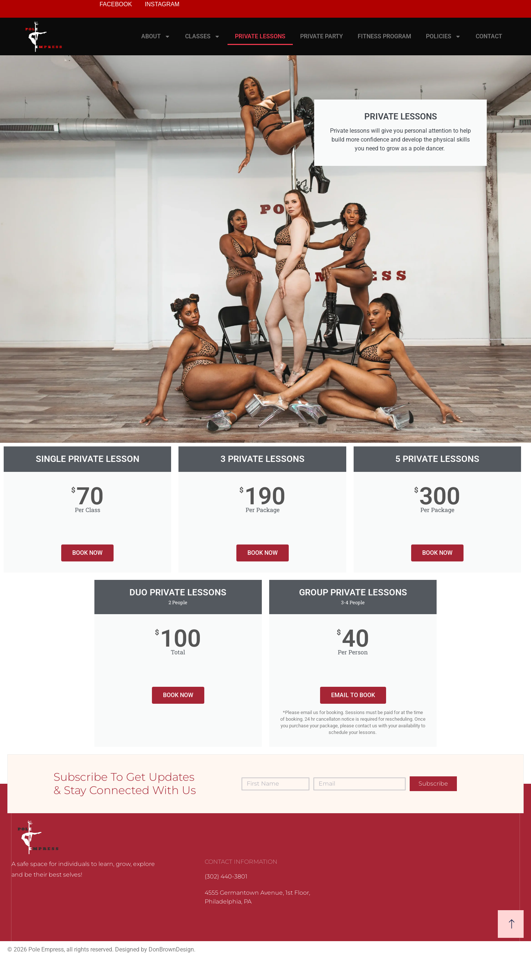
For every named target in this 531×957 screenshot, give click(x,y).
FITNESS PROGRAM (384, 36)
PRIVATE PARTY (321, 36)
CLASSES (202, 36)
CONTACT (489, 36)
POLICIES (443, 36)
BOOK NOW (87, 552)
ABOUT (155, 36)
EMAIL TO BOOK (353, 695)
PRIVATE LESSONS (260, 36)
